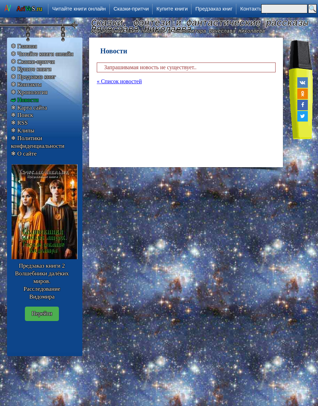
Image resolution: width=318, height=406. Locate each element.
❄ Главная (24, 46)
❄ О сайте (23, 153)
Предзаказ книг (213, 9)
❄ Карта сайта (29, 107)
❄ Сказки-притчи (33, 61)
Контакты (251, 9)
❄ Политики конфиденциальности (38, 142)
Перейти (42, 313)
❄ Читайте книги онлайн (42, 54)
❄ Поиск (22, 115)
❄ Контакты (26, 84)
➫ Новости (25, 100)
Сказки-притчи (131, 9)
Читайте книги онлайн (79, 9)
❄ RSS (19, 122)
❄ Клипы (22, 130)
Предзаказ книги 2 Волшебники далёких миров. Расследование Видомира (42, 281)
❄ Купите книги (31, 69)
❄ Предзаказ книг (33, 76)
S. (29, 9)
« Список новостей (119, 81)
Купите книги (172, 9)
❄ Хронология (29, 92)
